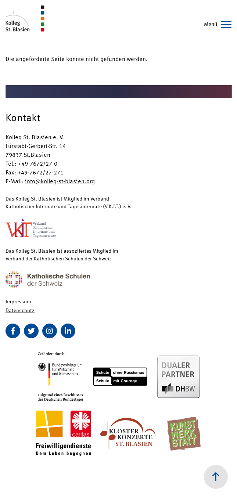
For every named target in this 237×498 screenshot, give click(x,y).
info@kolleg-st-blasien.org (60, 181)
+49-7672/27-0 (37, 163)
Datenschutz (20, 310)
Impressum (18, 301)
